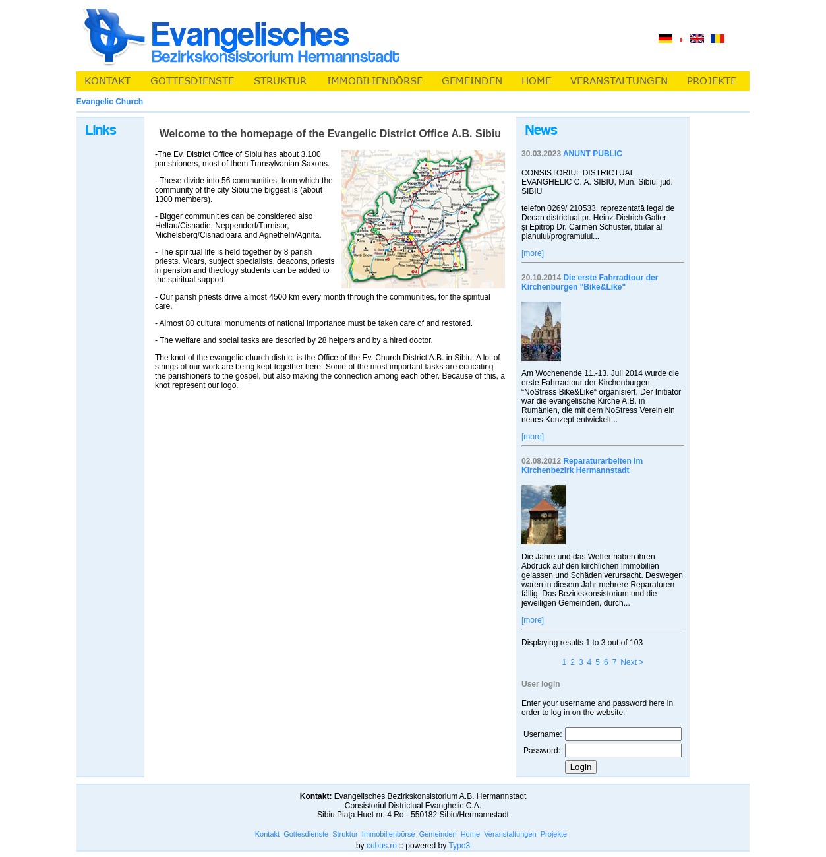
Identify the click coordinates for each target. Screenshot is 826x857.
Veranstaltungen (510, 834)
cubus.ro (382, 845)
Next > (631, 662)
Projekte (554, 834)
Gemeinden (438, 834)
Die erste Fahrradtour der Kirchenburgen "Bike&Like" (589, 282)
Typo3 (459, 845)
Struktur (345, 834)
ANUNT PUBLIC (592, 153)
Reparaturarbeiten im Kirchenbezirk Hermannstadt (582, 466)
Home (470, 834)
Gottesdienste (305, 834)
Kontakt (267, 834)
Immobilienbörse (388, 834)
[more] (532, 253)
